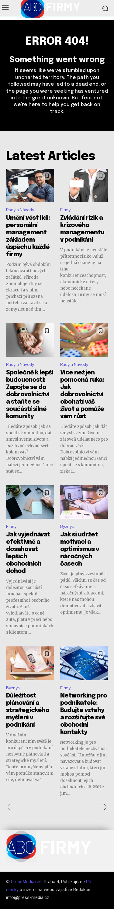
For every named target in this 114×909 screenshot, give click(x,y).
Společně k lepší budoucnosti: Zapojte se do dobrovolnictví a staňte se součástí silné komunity (29, 395)
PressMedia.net (26, 881)
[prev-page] (11, 807)
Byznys (67, 526)
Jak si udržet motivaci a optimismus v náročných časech (79, 549)
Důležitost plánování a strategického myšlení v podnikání (27, 710)
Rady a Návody (20, 209)
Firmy (65, 209)
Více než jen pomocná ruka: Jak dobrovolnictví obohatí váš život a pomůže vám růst (82, 395)
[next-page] (103, 807)
